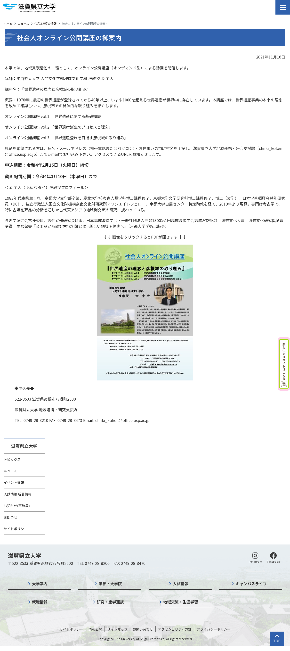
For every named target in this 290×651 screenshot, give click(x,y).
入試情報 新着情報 (18, 494)
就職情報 (40, 602)
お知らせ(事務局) (17, 505)
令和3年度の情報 (45, 23)
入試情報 (180, 583)
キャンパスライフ (251, 583)
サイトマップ (117, 629)
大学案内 (40, 583)
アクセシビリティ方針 (175, 629)
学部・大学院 (110, 583)
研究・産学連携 (110, 602)
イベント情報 (14, 482)
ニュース (23, 23)
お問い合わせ (143, 629)
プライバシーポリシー (214, 629)
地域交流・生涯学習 (180, 602)
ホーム (8, 23)
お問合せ (10, 517)
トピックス (12, 459)
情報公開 (95, 629)
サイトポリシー (15, 528)
